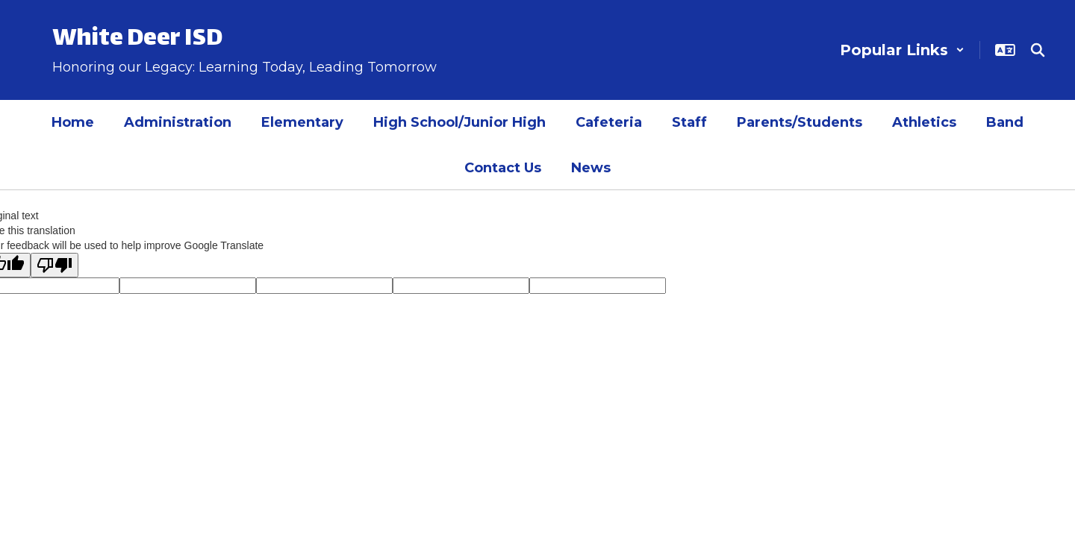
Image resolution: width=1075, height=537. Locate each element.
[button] (902, 50)
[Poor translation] (54, 265)
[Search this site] (1037, 50)
